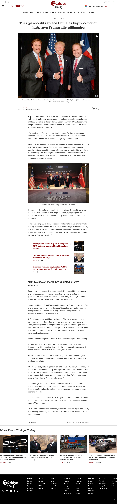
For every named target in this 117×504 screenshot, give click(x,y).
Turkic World (42, 483)
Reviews (90, 493)
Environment (80, 485)
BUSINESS (53, 12)
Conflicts (53, 488)
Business (62, 18)
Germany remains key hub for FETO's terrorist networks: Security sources (50, 268)
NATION (32, 12)
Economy (66, 481)
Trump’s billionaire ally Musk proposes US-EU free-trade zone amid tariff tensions (52, 245)
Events (90, 488)
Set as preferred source (94, 6)
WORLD (45, 12)
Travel (77, 488)
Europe (40, 481)
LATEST (25, 12)
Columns (114, 481)
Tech (65, 490)
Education (79, 481)
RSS (67, 500)
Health (78, 483)
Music (90, 485)
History (90, 481)
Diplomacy (30, 485)
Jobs (50, 500)
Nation (35, 260)
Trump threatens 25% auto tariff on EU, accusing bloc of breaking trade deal (102, 457)
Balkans (40, 488)
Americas (54, 483)
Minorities (30, 490)
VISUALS (91, 12)
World (34, 272)
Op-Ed (113, 483)
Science (78, 493)
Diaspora (30, 488)
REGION (38, 12)
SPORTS (76, 12)
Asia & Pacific (55, 485)
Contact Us (44, 500)
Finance (66, 483)
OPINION (83, 12)
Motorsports (103, 488)
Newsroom (23, 107)
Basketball (102, 483)
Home (54, 18)
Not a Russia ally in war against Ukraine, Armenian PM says (51, 256)
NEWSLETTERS (110, 6)
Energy (66, 485)
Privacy (55, 500)
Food (77, 490)
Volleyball (102, 485)
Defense (30, 483)
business (17, 6)
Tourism (66, 488)
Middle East (42, 485)
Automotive (67, 493)
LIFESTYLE (61, 12)
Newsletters (36, 500)
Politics (29, 481)
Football (101, 481)
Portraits (91, 490)
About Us (28, 500)
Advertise (62, 500)
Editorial (114, 485)
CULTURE (69, 12)
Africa (52, 481)
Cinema (90, 483)
